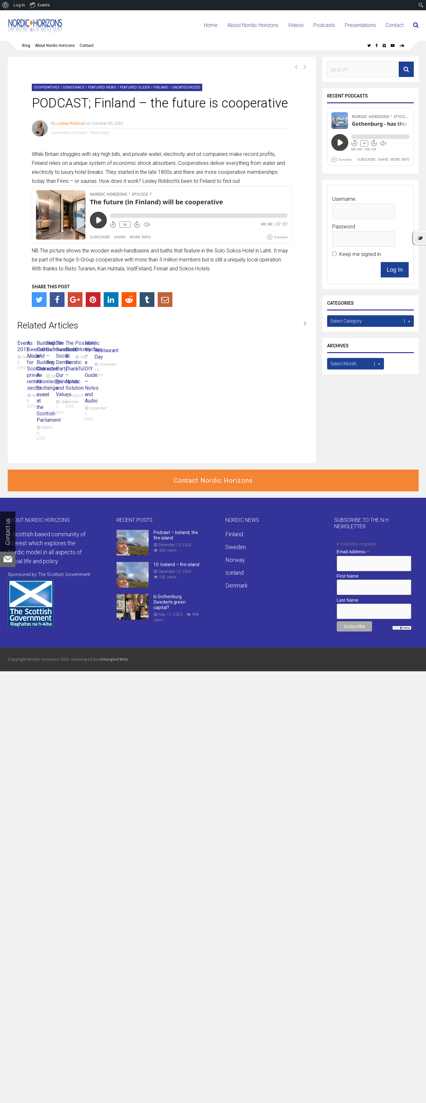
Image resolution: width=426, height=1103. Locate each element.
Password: (344, 227)
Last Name (348, 600)
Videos (296, 25)
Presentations (360, 25)
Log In (395, 270)
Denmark (236, 585)
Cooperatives (46, 87)
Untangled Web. (114, 659)
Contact (395, 25)
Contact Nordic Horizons (213, 481)
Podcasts (324, 25)
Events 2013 (31, 343)
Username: (344, 199)
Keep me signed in (360, 254)
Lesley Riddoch (71, 123)
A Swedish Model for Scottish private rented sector (212, 343)
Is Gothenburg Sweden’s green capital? (169, 602)
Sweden (235, 547)
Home (211, 25)
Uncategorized (186, 87)
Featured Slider (135, 87)
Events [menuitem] (40, 5)
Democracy (73, 87)
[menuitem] (5, 5)
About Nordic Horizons (252, 25)
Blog (26, 45)
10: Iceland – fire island (176, 564)
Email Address (353, 552)
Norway (235, 560)
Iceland (234, 573)
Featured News (102, 87)
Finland (160, 87)
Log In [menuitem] (19, 5)
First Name (348, 576)
